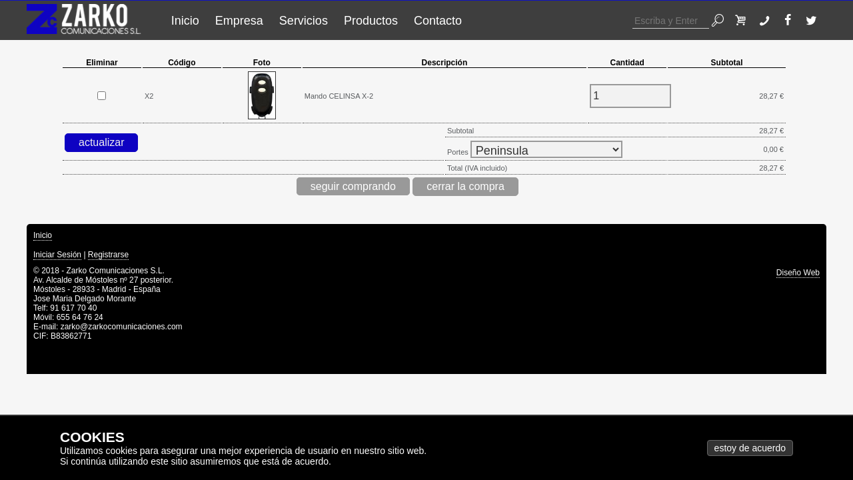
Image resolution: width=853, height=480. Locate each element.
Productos (371, 20)
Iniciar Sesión (57, 254)
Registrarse (108, 254)
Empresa (239, 20)
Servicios (303, 20)
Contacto (438, 20)
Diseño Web (798, 272)
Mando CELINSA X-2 (339, 96)
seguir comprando (353, 186)
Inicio (185, 20)
